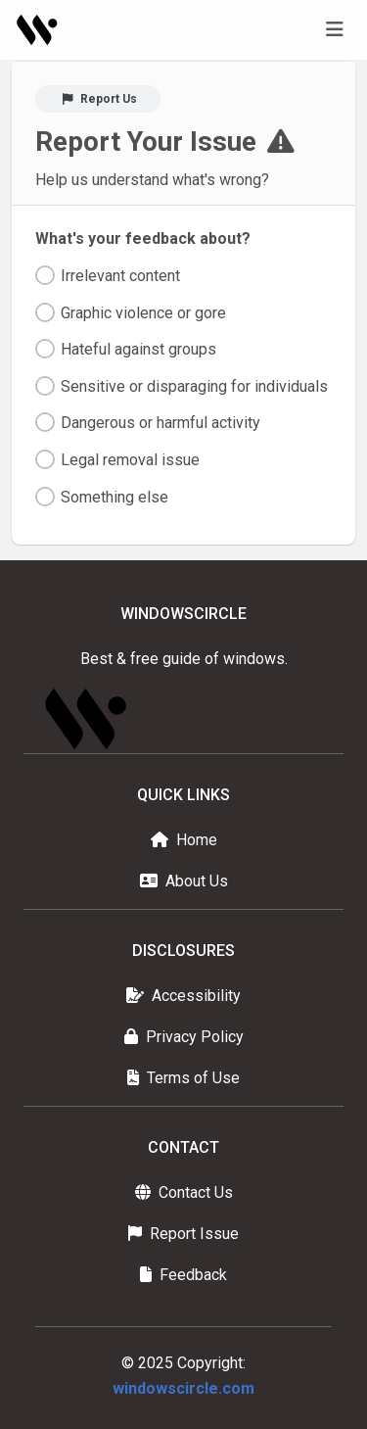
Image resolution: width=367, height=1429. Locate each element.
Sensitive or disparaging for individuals (194, 386)
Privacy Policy (184, 1036)
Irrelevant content (120, 275)
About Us (184, 881)
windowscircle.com (183, 1388)
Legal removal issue (130, 460)
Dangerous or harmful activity (160, 422)
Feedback (183, 1274)
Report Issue (183, 1233)
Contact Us (184, 1192)
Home (184, 840)
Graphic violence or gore (143, 313)
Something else (114, 497)
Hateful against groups (138, 349)
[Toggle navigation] (334, 29)
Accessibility (183, 995)
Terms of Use (183, 1078)
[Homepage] (38, 30)
